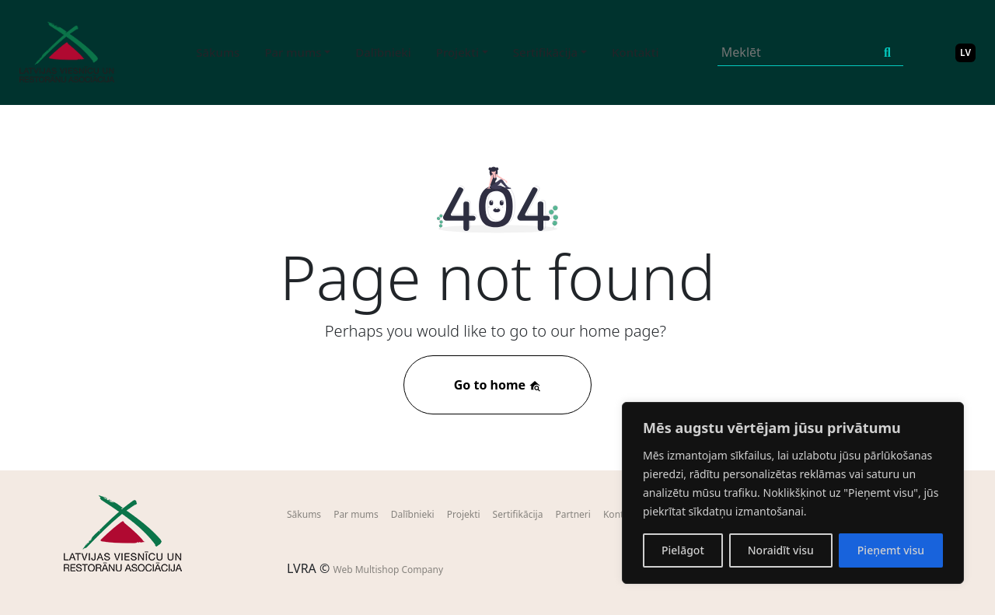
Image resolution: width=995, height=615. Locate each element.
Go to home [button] (498, 384)
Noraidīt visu (781, 550)
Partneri (573, 514)
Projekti (463, 514)
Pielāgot (683, 550)
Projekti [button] (457, 52)
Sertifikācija (518, 514)
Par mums (356, 514)
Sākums (217, 52)
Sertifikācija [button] (545, 52)
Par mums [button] (292, 52)
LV (965, 52)
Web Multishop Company (388, 569)
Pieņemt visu (890, 550)
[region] (793, 493)
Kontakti (635, 52)
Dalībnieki (382, 52)
